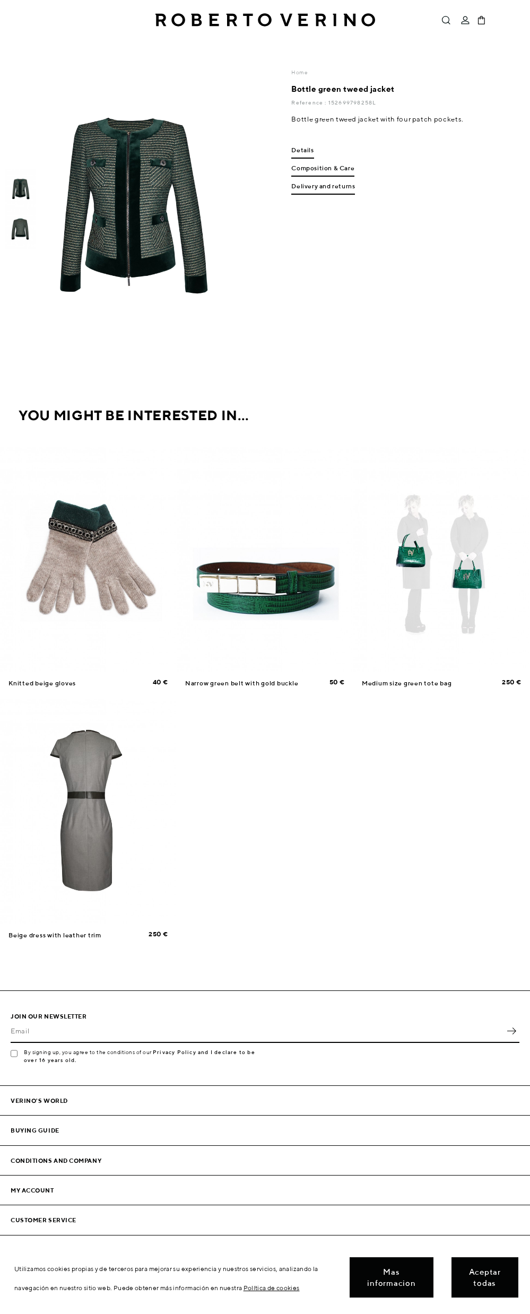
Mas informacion (391, 1277)
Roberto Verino (265, 20)
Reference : (309, 102)
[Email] (257, 1031)
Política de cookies (272, 1288)
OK (511, 1031)
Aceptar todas (485, 1277)
